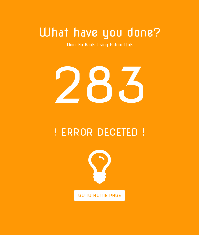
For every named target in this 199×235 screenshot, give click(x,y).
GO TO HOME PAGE (99, 195)
